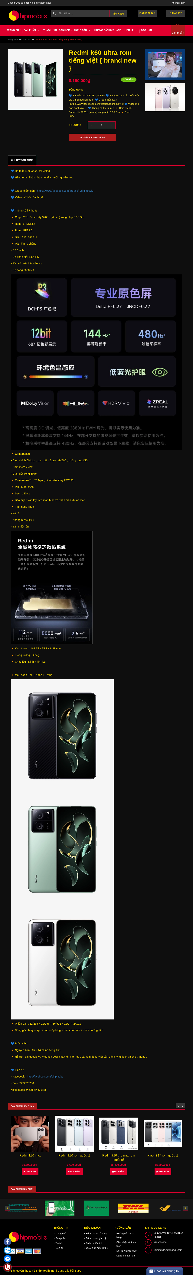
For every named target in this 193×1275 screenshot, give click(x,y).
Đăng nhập (147, 13)
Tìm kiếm (118, 13)
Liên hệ (131, 30)
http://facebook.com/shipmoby (45, 1076)
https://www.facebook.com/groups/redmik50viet (65, 190)
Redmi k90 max (30, 1155)
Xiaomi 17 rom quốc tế (162, 1155)
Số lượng (75, 125)
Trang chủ (14, 30)
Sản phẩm (32, 30)
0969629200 (159, 1242)
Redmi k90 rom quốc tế (74, 1155)
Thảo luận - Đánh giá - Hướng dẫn (67, 30)
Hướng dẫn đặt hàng (108, 30)
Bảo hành (149, 30)
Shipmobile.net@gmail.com (167, 1250)
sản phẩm (178, 32)
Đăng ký (176, 13)
